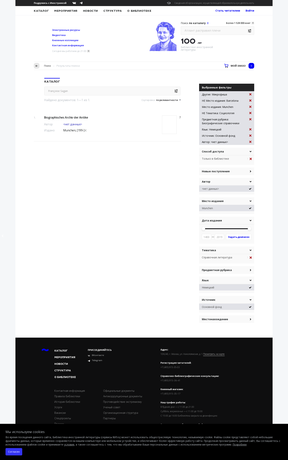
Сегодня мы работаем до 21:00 (69, 51)
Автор (206, 181)
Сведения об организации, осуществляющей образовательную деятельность (214, 3)
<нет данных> (72, 124)
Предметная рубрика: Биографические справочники (226, 121)
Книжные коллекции (65, 40)
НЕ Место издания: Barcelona (226, 101)
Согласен (14, 451)
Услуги (58, 407)
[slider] (203, 228)
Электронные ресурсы (66, 30)
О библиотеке (139, 11)
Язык (205, 280)
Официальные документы (118, 390)
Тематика (209, 250)
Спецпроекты (62, 418)
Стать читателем (227, 10)
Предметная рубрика (217, 270)
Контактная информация (68, 45)
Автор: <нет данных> (226, 142)
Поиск (47, 65)
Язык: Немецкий (226, 129)
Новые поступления (216, 171)
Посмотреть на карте (214, 354)
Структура (112, 11)
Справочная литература (217, 257)
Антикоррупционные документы (122, 396)
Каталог (41, 11)
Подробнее (240, 444)
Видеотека (59, 35)
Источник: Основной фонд (226, 136)
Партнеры (109, 418)
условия (69, 444)
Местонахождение (215, 319)
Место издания (213, 201)
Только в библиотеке (215, 158)
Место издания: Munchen (226, 107)
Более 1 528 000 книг (238, 23)
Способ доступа (213, 151)
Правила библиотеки (67, 396)
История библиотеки (67, 401)
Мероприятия (66, 11)
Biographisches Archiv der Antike (66, 117)
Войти (250, 10)
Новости (90, 11)
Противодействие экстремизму (122, 401)
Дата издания (212, 220)
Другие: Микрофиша (226, 94)
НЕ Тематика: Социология (226, 113)
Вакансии (60, 412)
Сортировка (148, 100)
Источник (208, 299)
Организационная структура (120, 412)
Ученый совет (111, 407)
